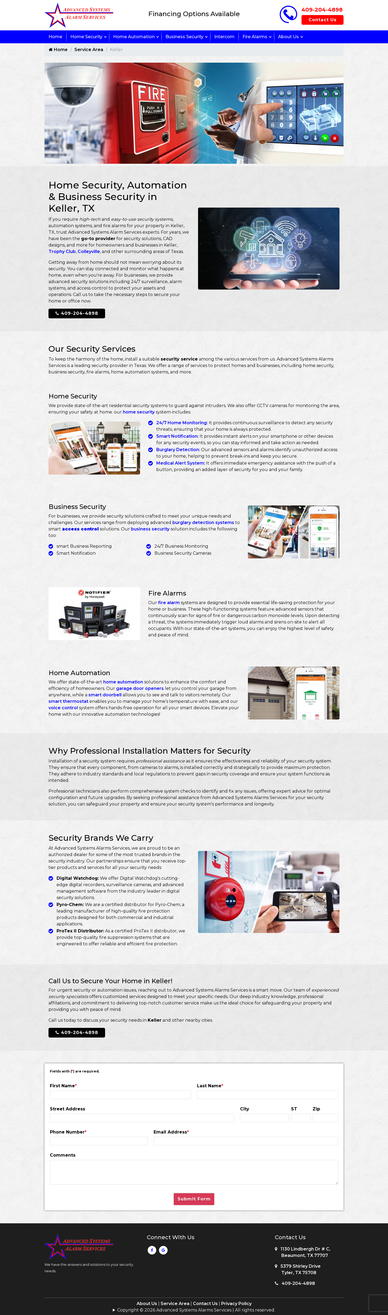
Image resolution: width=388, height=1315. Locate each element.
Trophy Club (62, 251)
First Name (63, 1084)
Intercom (224, 36)
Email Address (171, 1131)
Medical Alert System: (180, 463)
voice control (63, 707)
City (244, 1107)
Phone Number (68, 1131)
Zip (316, 1107)
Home (55, 36)
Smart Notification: (177, 436)
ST (294, 1107)
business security (150, 529)
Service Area (88, 49)
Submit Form (194, 1197)
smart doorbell (105, 694)
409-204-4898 (322, 9)
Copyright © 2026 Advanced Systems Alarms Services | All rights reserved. (196, 1309)
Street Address (67, 1107)
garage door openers (140, 687)
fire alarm (169, 602)
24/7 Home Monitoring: (182, 422)
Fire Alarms (254, 36)
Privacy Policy (236, 1302)
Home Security (86, 36)
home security (139, 412)
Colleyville (89, 251)
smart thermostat (68, 700)
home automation (123, 681)
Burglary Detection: (178, 449)
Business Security (184, 36)
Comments (62, 1154)
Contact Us (323, 19)
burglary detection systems (203, 522)
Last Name (210, 1084)
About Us (288, 36)
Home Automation (134, 36)
